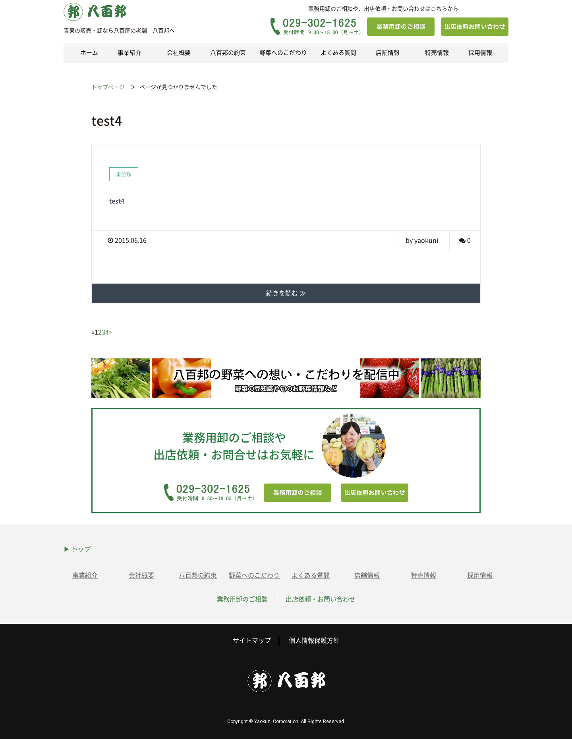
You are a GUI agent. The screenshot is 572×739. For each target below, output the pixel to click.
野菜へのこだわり (283, 53)
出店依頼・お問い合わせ (321, 599)
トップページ (108, 87)
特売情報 (437, 53)
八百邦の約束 (228, 53)
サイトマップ (252, 640)
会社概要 (179, 53)
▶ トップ (77, 549)
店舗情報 (388, 53)
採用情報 (480, 53)
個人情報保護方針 (314, 640)
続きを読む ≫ (286, 293)
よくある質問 (338, 53)
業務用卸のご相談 (242, 599)
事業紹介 (129, 53)
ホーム (89, 53)
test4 (116, 201)
